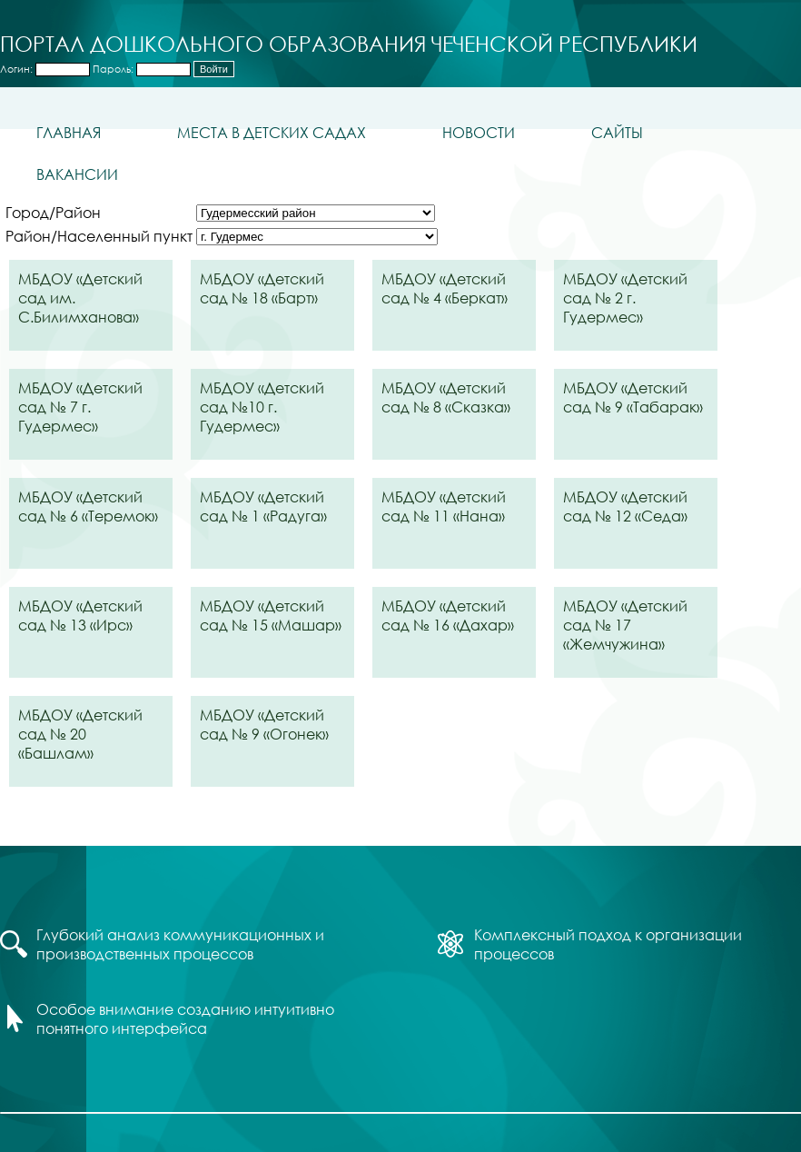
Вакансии (77, 174)
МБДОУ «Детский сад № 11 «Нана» (443, 506)
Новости (478, 132)
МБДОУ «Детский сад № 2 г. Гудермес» (625, 297)
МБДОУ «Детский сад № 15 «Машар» (270, 615)
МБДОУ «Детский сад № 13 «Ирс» (80, 615)
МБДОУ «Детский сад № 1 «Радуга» (263, 506)
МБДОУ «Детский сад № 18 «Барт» (262, 288)
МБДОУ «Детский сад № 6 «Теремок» (88, 506)
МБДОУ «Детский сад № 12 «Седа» (625, 506)
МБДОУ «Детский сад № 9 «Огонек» (264, 724)
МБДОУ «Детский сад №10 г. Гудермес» (262, 406)
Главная (68, 132)
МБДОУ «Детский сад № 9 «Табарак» (633, 397)
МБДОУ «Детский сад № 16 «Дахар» (447, 615)
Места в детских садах (271, 132)
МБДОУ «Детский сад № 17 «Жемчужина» (625, 624)
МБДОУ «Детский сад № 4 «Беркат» (444, 288)
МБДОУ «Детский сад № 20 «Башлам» (80, 733)
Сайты (617, 132)
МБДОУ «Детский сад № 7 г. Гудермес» (80, 406)
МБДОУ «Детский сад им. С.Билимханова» (80, 297)
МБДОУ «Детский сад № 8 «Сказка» (445, 397)
